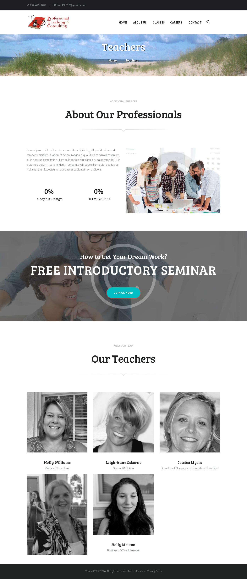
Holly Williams (57, 462)
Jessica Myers (190, 462)
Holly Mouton (123, 544)
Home (113, 60)
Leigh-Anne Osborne (123, 462)
